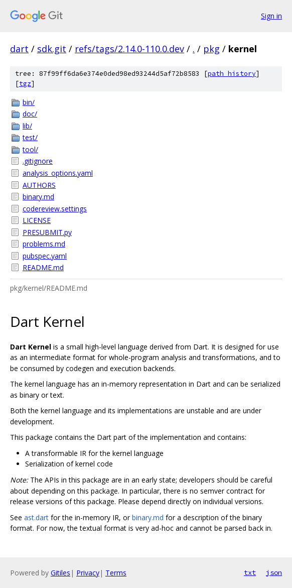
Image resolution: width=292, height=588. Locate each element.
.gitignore (38, 161)
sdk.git (51, 49)
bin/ (29, 102)
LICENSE (37, 220)
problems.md (44, 244)
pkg (211, 49)
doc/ (30, 114)
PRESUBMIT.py (47, 232)
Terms (115, 572)
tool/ (30, 149)
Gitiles (60, 572)
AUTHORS (39, 185)
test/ (30, 137)
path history (232, 73)
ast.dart (36, 517)
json (274, 572)
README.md (43, 267)
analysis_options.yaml (58, 173)
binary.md (38, 196)
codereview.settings (55, 208)
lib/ (27, 126)
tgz (25, 83)
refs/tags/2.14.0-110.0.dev (129, 49)
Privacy (87, 572)
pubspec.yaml (45, 256)
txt (250, 572)
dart (19, 49)
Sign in (271, 16)
